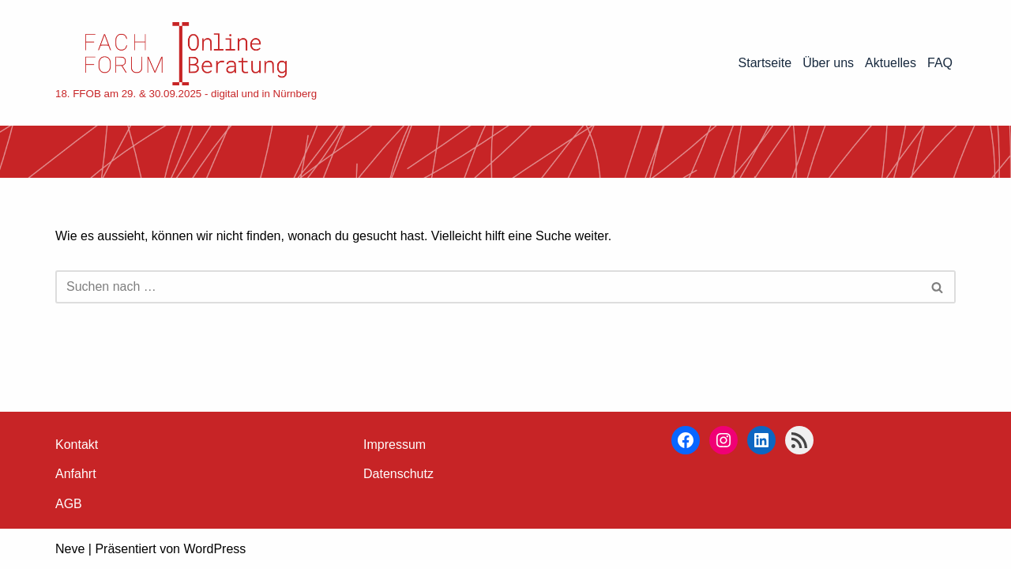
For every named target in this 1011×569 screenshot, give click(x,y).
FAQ (940, 63)
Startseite (765, 63)
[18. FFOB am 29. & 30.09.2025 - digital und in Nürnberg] (186, 63)
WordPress (214, 549)
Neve (70, 549)
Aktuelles (890, 63)
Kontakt (76, 444)
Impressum (394, 444)
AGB (68, 504)
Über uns (828, 63)
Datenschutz (398, 473)
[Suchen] (487, 286)
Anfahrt (75, 473)
